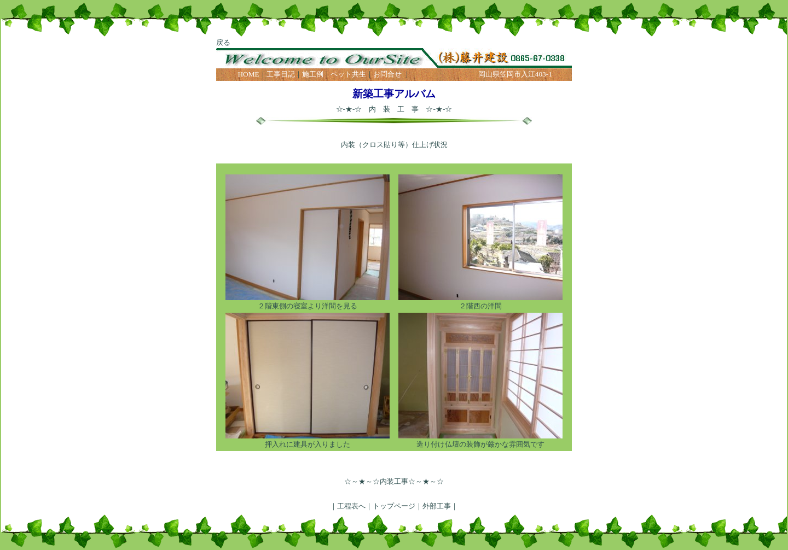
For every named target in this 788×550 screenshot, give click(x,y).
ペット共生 (348, 74)
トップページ (394, 506)
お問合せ (387, 74)
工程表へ (351, 506)
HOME (248, 74)
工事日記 (280, 74)
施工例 (312, 74)
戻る (223, 42)
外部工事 (436, 506)
